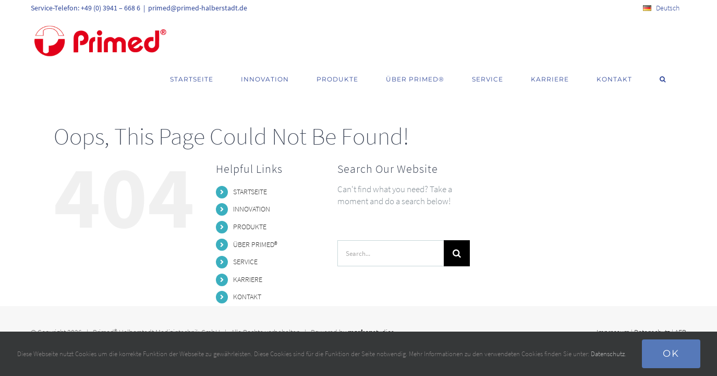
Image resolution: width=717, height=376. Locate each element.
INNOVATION (251, 182)
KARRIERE (247, 252)
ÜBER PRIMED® (255, 217)
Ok (671, 353)
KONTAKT (247, 270)
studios (371, 305)
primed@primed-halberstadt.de (197, 8)
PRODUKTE (249, 200)
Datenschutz (652, 305)
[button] (675, 37)
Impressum (613, 305)
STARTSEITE (250, 165)
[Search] (457, 227)
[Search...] (390, 227)
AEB (680, 305)
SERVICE (245, 235)
